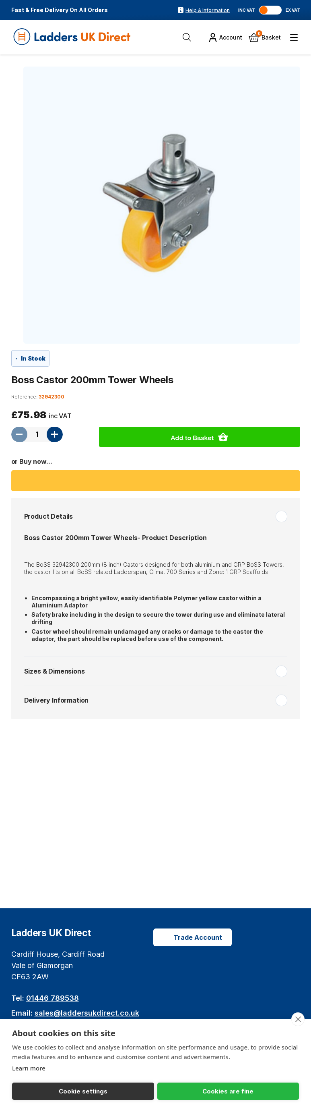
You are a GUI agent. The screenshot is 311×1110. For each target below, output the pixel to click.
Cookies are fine (102, 1091)
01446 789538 (52, 998)
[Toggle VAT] (273, 10)
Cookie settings (41, 1091)
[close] (297, 1019)
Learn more (29, 1068)
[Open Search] (189, 37)
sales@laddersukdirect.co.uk (87, 1013)
